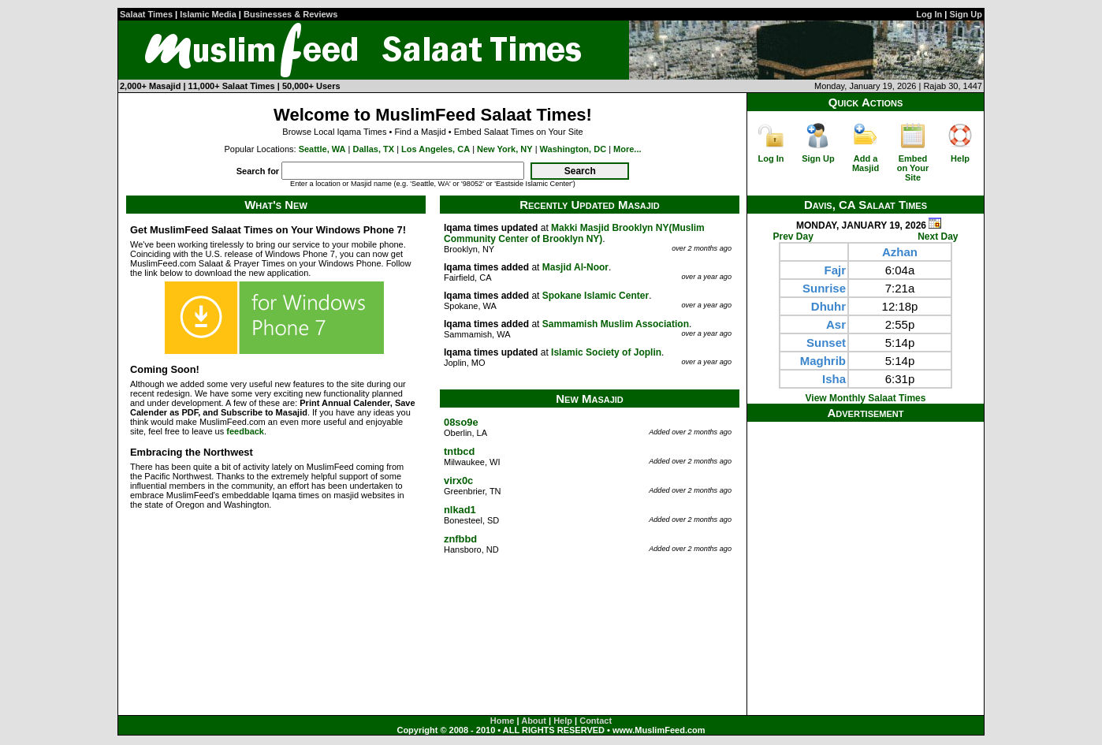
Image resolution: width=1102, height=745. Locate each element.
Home (502, 720)
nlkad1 (460, 510)
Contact (595, 720)
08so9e (461, 422)
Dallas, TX (374, 149)
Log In (929, 14)
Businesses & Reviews (290, 14)
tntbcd (459, 451)
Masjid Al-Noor (575, 267)
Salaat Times (146, 14)
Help (960, 158)
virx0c (458, 480)
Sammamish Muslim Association (615, 324)
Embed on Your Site (913, 168)
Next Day (938, 236)
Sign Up (965, 14)
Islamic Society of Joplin (606, 352)
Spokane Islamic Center (595, 295)
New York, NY (505, 149)
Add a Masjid (865, 163)
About (533, 720)
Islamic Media (208, 14)
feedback (245, 431)
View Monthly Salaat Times (866, 398)
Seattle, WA (322, 149)
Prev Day (793, 236)
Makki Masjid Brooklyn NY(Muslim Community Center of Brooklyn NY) (574, 233)
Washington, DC (573, 149)
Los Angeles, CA (435, 149)
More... (627, 149)
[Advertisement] (865, 520)
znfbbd (460, 539)
